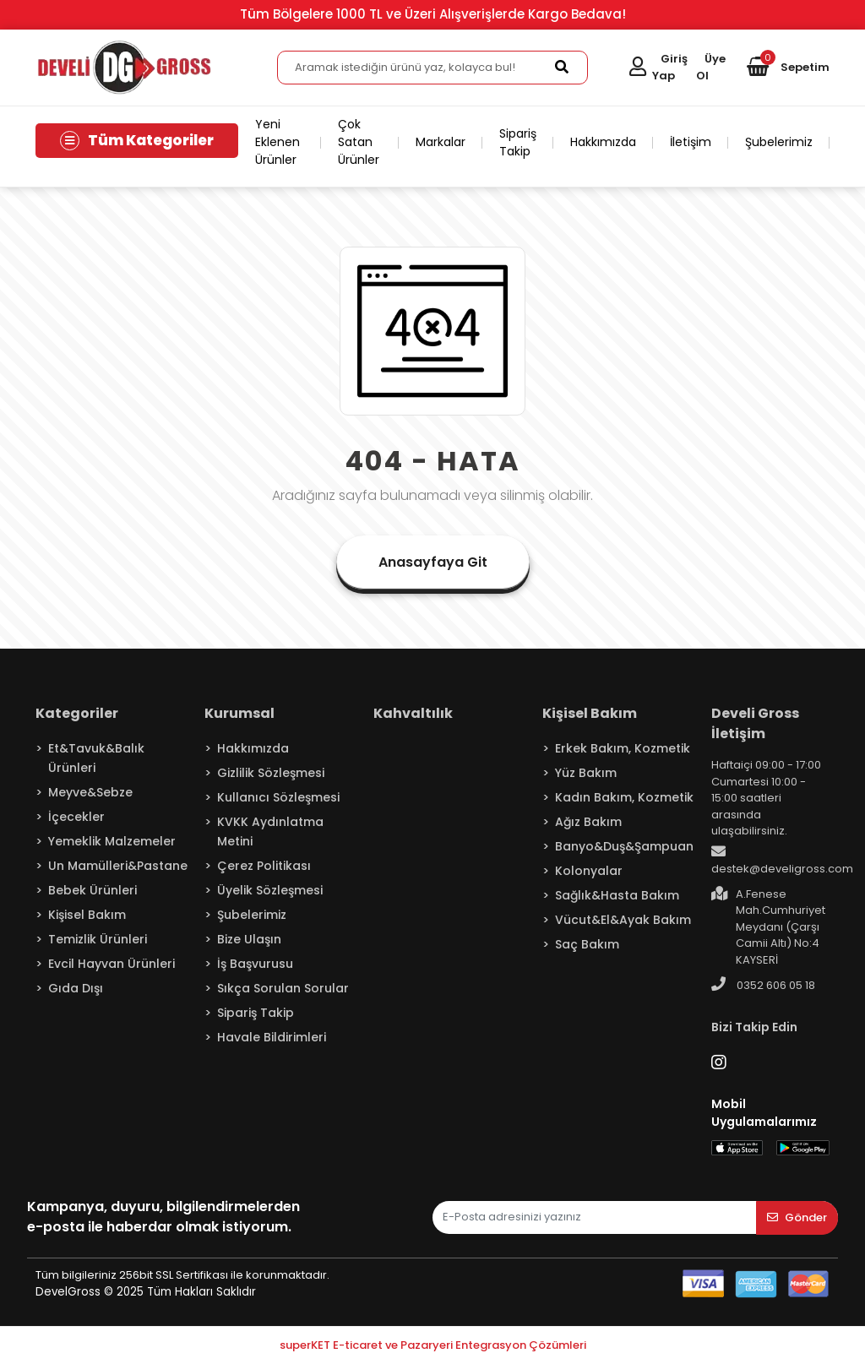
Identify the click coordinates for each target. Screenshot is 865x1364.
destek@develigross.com (782, 861)
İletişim (690, 141)
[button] (788, 67)
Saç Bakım (587, 944)
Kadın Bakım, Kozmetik (624, 797)
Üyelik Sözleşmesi (270, 890)
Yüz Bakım (586, 772)
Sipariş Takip (517, 142)
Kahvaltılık (413, 713)
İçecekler (76, 816)
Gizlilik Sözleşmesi (270, 772)
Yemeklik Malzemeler (112, 841)
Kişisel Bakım (87, 914)
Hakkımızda (603, 141)
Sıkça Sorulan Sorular (283, 988)
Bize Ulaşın (249, 939)
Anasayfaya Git (432, 562)
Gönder (797, 1217)
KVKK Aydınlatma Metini (270, 831)
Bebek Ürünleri (92, 890)
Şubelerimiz (779, 141)
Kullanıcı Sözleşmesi (278, 797)
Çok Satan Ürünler (358, 142)
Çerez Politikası (264, 865)
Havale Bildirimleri (271, 1037)
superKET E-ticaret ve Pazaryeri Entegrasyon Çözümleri (433, 1345)
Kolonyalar (589, 870)
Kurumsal (239, 713)
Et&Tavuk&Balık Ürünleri (96, 758)
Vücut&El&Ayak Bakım (623, 919)
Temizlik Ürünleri (97, 939)
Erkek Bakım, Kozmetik (622, 748)
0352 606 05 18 (763, 984)
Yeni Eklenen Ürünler (277, 142)
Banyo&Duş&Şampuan (624, 846)
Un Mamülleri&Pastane (118, 865)
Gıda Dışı (75, 988)
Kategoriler (76, 713)
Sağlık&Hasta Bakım (617, 895)
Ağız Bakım (588, 821)
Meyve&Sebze (90, 792)
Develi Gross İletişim (755, 723)
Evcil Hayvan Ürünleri (111, 963)
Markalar (440, 141)
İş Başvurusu (255, 963)
